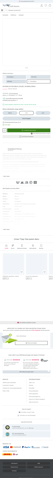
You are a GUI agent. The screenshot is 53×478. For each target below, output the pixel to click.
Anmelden (42, 5)
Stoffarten (13, 15)
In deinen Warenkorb (29, 130)
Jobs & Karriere (33, 402)
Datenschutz (14, 467)
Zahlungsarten (33, 393)
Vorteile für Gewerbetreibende (12, 388)
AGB (38, 463)
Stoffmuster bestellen (9, 382)
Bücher (41, 246)
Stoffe (6, 246)
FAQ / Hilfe (6, 391)
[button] (4, 130)
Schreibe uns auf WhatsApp (26, 415)
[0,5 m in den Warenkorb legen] (10, 113)
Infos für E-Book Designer (37, 399)
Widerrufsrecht (38, 467)
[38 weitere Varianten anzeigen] (38, 81)
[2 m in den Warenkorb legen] (43, 113)
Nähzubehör (32, 246)
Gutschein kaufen (8, 385)
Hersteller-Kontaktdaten (8, 226)
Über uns (32, 382)
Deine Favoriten (46, 5)
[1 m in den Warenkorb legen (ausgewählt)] (26, 113)
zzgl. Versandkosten (13, 93)
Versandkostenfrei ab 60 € (26, 1)
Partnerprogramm (34, 396)
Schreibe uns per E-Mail (26, 412)
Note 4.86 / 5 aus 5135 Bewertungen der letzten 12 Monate (27, 355)
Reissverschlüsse (22, 246)
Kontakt (14, 470)
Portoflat (31, 388)
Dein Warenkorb (50, 5)
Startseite (5, 15)
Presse (31, 385)
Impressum (14, 463)
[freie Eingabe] (26, 118)
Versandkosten (33, 391)
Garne (12, 246)
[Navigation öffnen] (2, 10)
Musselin (21, 15)
